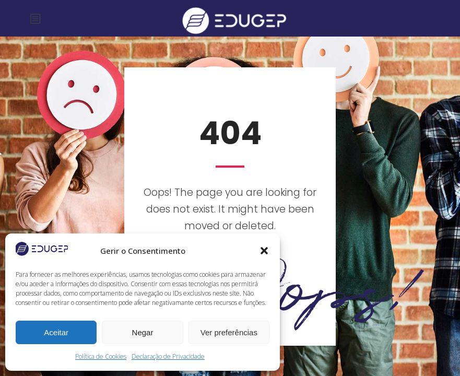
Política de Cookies (100, 356)
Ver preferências (228, 332)
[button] (264, 250)
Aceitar (56, 332)
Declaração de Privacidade (168, 356)
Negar (143, 332)
